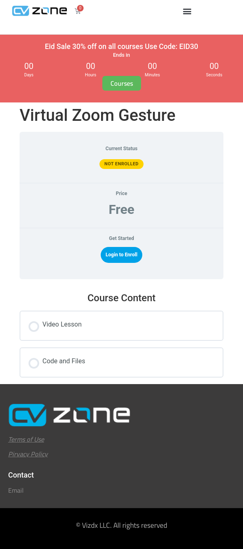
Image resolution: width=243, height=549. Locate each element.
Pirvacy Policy (28, 454)
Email (16, 490)
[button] (187, 11)
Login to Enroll (121, 255)
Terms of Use (26, 439)
